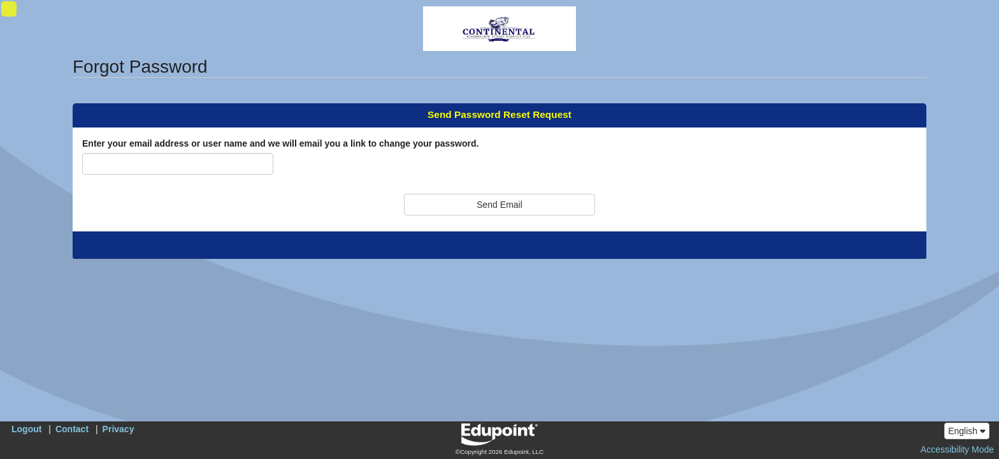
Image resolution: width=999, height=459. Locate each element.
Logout (26, 429)
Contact (72, 429)
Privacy (118, 429)
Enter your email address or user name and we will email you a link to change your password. (280, 143)
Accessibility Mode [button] (957, 449)
